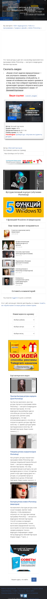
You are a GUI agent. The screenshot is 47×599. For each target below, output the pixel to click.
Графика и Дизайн (20, 28)
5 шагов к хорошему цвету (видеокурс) (21, 231)
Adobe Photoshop (34, 28)
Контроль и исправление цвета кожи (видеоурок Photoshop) (22, 279)
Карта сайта (30, 588)
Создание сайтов (37, 586)
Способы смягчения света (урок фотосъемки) (24, 252)
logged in (15, 295)
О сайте (15, 588)
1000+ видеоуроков (20, 26)
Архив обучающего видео (30, 596)
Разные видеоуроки (23, 586)
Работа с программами (8, 586)
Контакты (22, 588)
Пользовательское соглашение (27, 591)
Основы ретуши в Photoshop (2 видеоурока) (24, 268)
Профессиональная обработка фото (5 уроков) (22, 243)
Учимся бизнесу (6, 588)
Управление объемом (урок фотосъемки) (23, 260)
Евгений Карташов (15, 148)
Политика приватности (8, 591)
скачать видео (31, 96)
